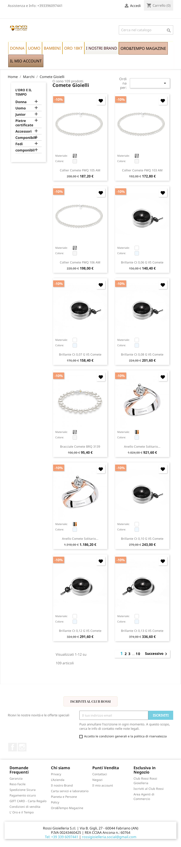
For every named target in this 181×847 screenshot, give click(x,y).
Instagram (22, 747)
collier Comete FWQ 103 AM (142, 170)
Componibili (25, 137)
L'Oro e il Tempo (23, 92)
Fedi (19, 144)
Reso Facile (18, 784)
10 (138, 653)
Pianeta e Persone (64, 797)
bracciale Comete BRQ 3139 (80, 446)
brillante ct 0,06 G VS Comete (142, 262)
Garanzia (16, 778)
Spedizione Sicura (23, 790)
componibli (25, 150)
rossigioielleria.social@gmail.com (109, 836)
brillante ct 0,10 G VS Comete (142, 538)
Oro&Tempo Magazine (67, 808)
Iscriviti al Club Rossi (90, 701)
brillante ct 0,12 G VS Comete (80, 631)
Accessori (23, 131)
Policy (55, 802)
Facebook (12, 747)
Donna (21, 102)
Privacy (56, 774)
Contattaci (99, 774)
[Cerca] (146, 29)
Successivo (157, 654)
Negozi (97, 780)
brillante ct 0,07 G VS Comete (80, 354)
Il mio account (102, 785)
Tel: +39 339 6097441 (61, 836)
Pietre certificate (24, 123)
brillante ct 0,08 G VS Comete (142, 354)
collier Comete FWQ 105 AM (80, 170)
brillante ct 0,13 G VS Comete (142, 631)
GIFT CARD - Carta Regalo (28, 801)
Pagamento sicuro (23, 795)
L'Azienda (57, 780)
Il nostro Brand (62, 785)
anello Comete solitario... (142, 446)
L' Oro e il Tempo (22, 812)
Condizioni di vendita (25, 807)
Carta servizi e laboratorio (69, 791)
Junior (20, 114)
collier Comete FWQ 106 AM (80, 262)
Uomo (20, 108)
